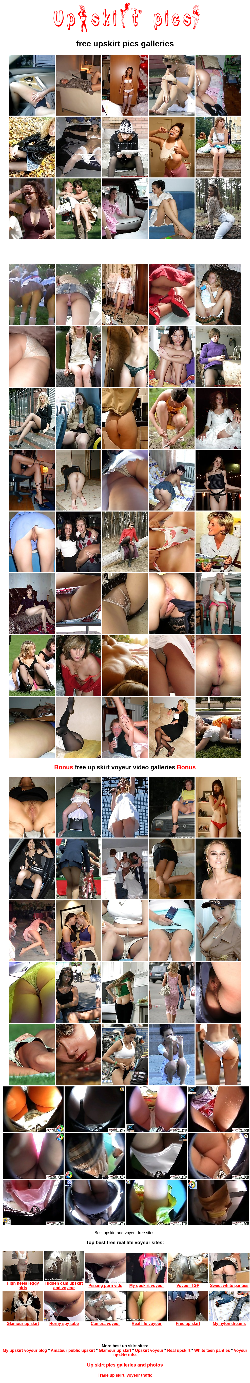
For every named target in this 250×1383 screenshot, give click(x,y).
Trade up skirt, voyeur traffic (125, 1375)
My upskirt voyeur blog (25, 1350)
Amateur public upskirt (73, 1350)
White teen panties (212, 1350)
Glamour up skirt (115, 1350)
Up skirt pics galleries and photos (125, 1365)
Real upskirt (178, 1350)
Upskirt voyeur (149, 1350)
